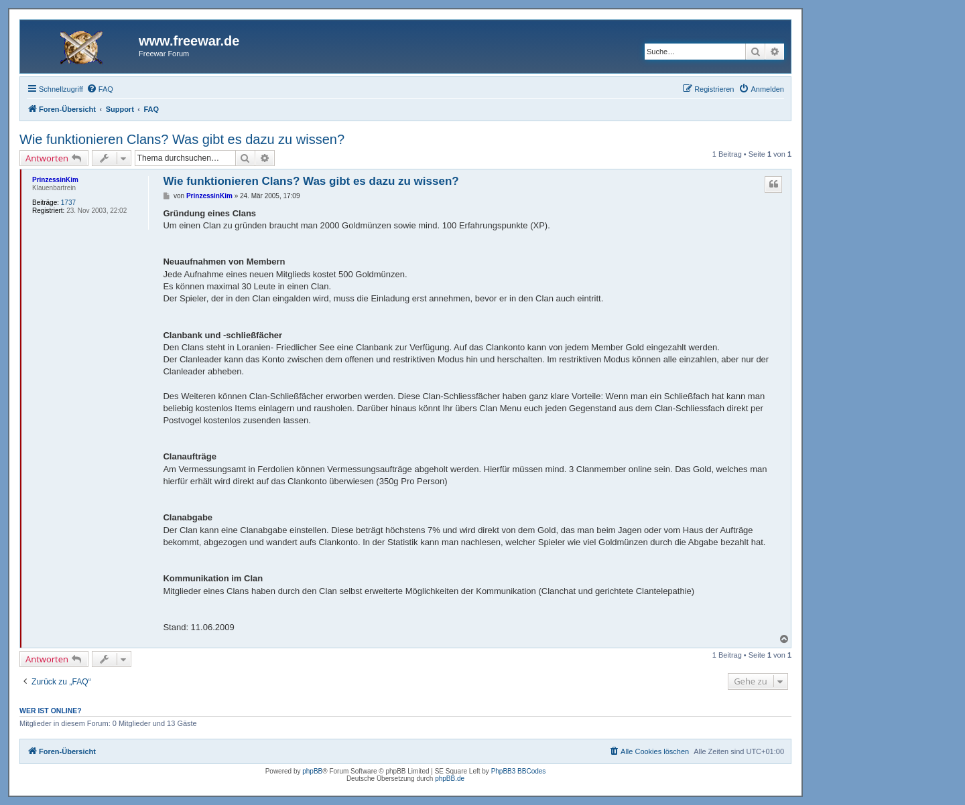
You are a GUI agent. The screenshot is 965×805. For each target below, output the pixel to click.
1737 (68, 202)
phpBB (312, 771)
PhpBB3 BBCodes (518, 771)
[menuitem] (99, 89)
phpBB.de (449, 778)
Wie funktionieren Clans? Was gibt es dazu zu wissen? (181, 139)
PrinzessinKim (55, 180)
